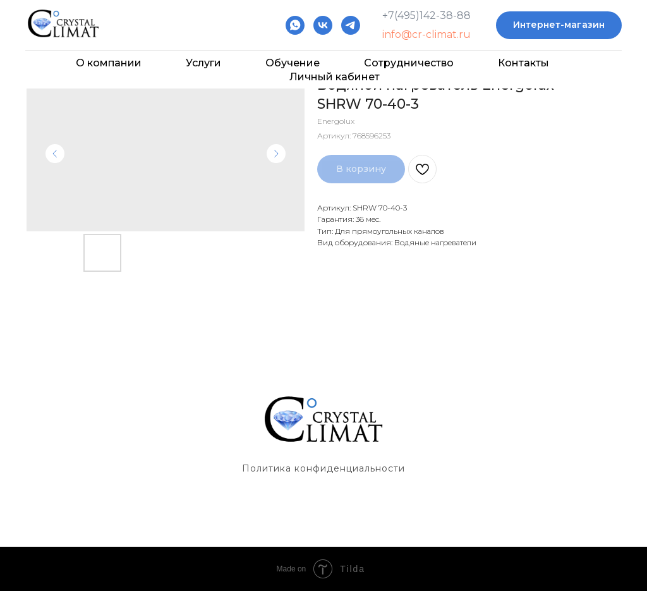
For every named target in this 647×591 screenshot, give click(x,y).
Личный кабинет (334, 77)
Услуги (203, 63)
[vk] (322, 25)
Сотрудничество (409, 63)
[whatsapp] (295, 25)
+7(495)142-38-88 (426, 15)
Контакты (523, 63)
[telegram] (350, 25)
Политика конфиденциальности (323, 468)
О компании (109, 63)
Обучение (292, 63)
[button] (559, 25)
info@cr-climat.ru (426, 34)
